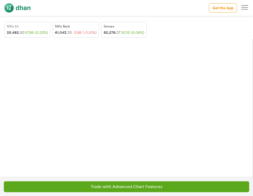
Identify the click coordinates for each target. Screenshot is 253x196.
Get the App (222, 8)
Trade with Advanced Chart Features (126, 186)
